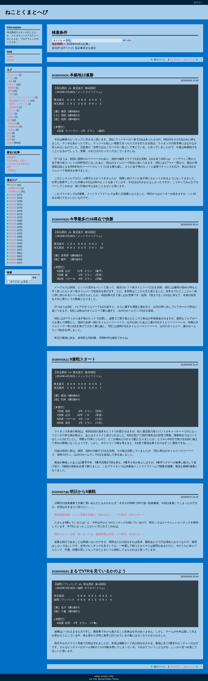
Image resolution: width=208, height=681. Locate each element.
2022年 (12, 204)
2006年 (12, 256)
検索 (34, 278)
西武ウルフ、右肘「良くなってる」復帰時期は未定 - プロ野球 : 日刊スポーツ (99, 534)
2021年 (12, 207)
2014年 (12, 230)
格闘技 (11, 87)
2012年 (12, 236)
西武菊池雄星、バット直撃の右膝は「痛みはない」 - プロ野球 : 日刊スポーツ (99, 514)
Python (11, 129)
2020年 (12, 211)
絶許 (9, 167)
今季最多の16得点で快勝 (91, 219)
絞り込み (127, 40)
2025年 (12, 194)
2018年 (12, 217)
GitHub (10, 60)
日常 (9, 139)
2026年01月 (14, 191)
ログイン (198, 2)
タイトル (13, 281)
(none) (10, 142)
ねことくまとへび (26, 12)
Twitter (10, 57)
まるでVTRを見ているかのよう (98, 571)
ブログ (10, 113)
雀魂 (10, 81)
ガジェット (12, 74)
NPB (11, 94)
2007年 (12, 253)
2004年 (12, 262)
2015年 (12, 227)
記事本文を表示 (85, 48)
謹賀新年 (11, 157)
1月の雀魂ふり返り (16, 160)
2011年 (12, 240)
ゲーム (10, 78)
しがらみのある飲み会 (18, 163)
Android (12, 123)
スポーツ (11, 84)
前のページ (159, 59)
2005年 (12, 259)
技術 (9, 120)
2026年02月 (14, 188)
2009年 (12, 246)
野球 (10, 91)
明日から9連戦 (83, 491)
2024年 (12, 198)
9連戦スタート (83, 359)
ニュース (11, 110)
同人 (9, 136)
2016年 (12, 224)
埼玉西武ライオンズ (19, 100)
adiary (11, 117)
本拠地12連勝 (82, 75)
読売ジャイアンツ (18, 104)
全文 (24, 281)
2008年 (12, 249)
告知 (9, 133)
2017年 (12, 220)
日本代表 (13, 107)
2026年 (12, 185)
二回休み (11, 170)
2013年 (12, 233)
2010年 (12, 243)
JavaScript (13, 126)
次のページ (189, 59)
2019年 (12, 214)
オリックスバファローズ (21, 97)
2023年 (12, 201)
